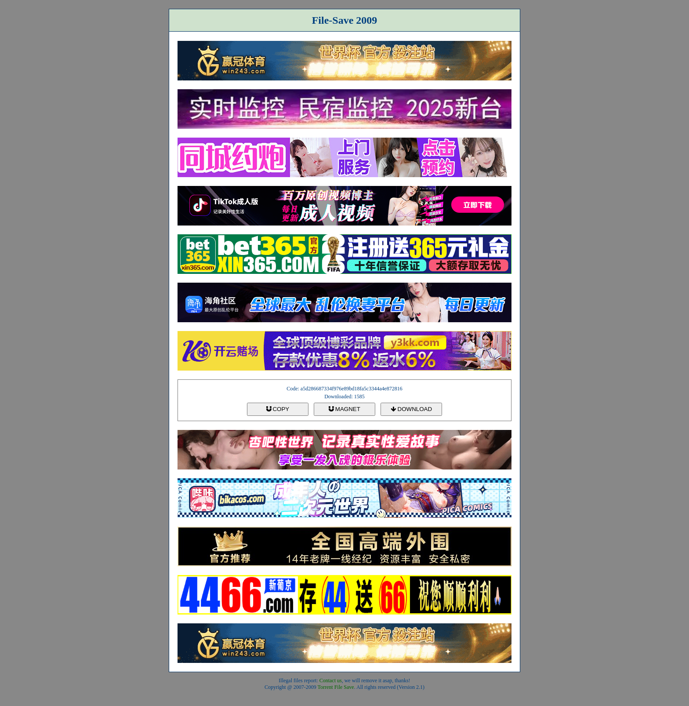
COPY (277, 409)
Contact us (330, 680)
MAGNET (344, 409)
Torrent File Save (336, 687)
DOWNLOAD (411, 409)
